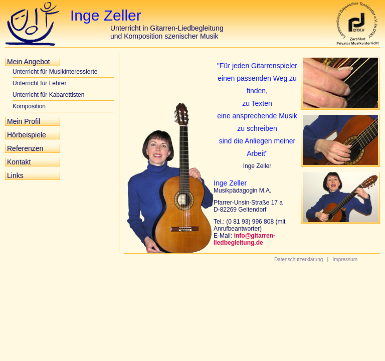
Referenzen (25, 148)
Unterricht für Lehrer (39, 83)
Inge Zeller (105, 15)
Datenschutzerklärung (298, 259)
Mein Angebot (28, 62)
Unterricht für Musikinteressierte (55, 71)
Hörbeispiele (26, 135)
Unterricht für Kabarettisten (48, 94)
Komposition (29, 106)
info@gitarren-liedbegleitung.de (244, 239)
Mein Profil (23, 121)
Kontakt (19, 162)
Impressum (345, 259)
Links (15, 175)
